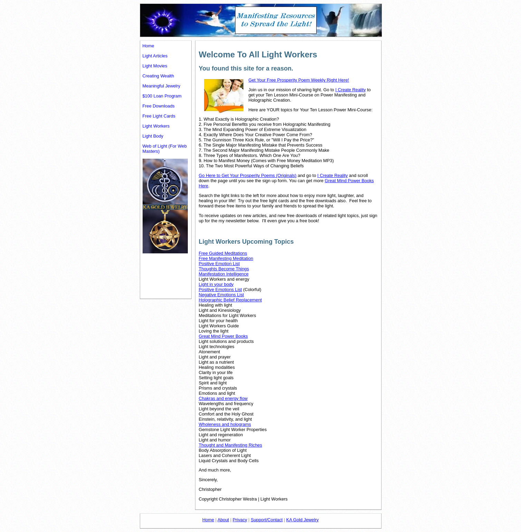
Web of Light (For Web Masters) (165, 148)
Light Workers (156, 126)
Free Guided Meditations (223, 253)
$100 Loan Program (162, 96)
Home (148, 45)
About (223, 519)
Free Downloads (159, 106)
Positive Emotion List (219, 263)
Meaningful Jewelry (162, 85)
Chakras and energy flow (223, 398)
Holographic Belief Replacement (230, 299)
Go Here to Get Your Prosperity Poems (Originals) (248, 175)
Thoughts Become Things (224, 268)
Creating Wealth (158, 75)
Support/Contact (266, 519)
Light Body (153, 136)
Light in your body (216, 284)
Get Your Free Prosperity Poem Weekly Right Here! (299, 80)
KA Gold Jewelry (302, 519)
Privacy (240, 519)
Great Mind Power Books (223, 336)
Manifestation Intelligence (224, 274)
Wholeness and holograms (225, 424)
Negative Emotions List (221, 294)
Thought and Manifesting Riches (230, 445)
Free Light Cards (159, 116)
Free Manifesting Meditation (226, 258)
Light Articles (155, 55)
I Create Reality (350, 89)
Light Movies (155, 65)
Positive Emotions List (220, 289)
